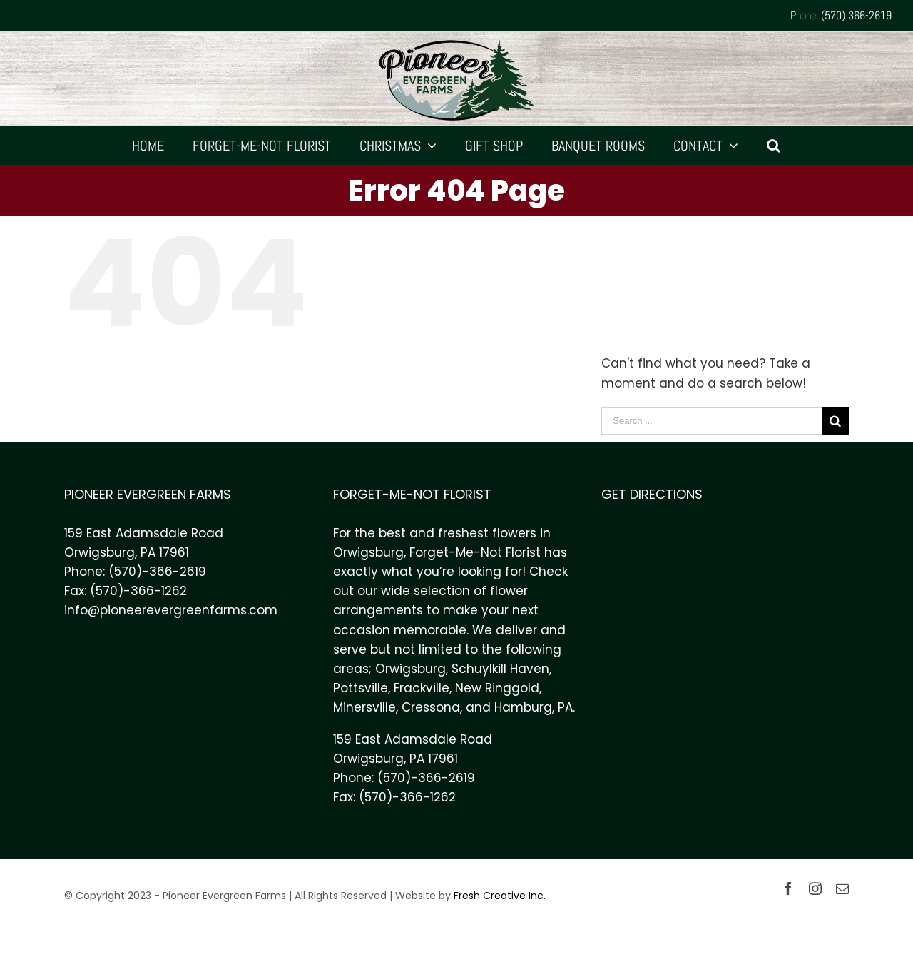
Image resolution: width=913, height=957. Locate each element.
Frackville (421, 688)
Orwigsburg (410, 668)
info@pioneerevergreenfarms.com (170, 610)
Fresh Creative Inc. (500, 895)
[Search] (774, 145)
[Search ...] (711, 421)
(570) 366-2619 (856, 15)
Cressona (431, 707)
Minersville (364, 707)
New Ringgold (497, 688)
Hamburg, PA (533, 707)
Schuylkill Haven (500, 668)
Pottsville (360, 688)
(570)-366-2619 (157, 571)
